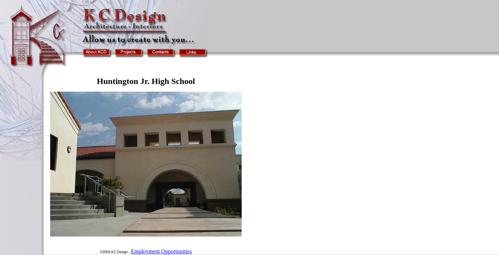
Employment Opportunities (161, 251)
